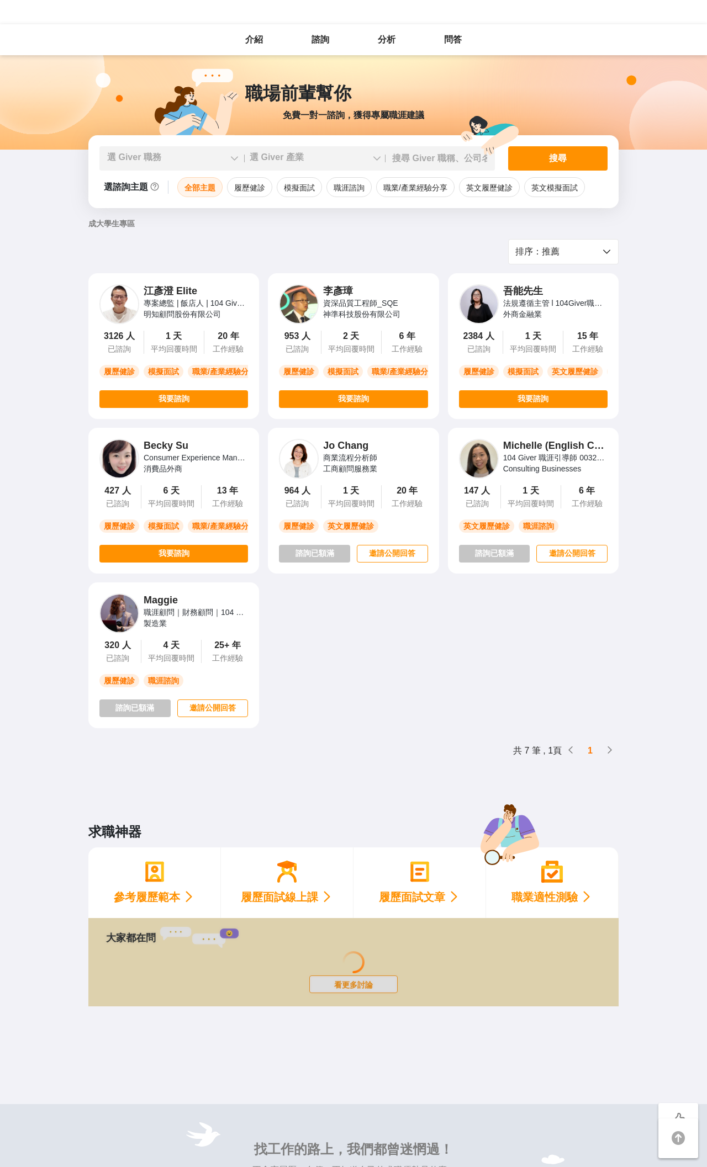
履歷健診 (249, 187)
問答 (453, 39)
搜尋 (558, 158)
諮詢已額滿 (315, 553)
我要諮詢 (174, 398)
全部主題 (199, 187)
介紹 (254, 39)
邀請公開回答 (392, 553)
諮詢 (320, 39)
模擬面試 (299, 187)
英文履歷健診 (489, 187)
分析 (386, 39)
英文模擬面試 (554, 187)
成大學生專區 (111, 223)
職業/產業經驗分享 (415, 187)
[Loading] (353, 962)
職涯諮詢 (349, 187)
